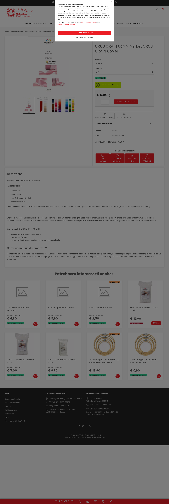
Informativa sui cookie (88, 22)
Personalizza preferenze (84, 37)
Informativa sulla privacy (66, 24)
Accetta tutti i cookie (85, 33)
